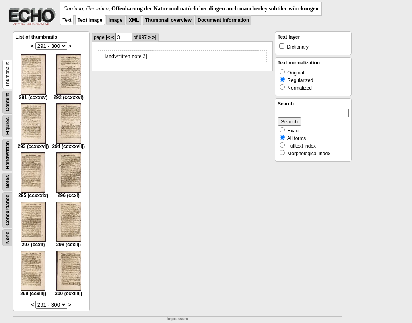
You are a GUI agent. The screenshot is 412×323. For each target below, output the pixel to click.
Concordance (7, 210)
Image (116, 20)
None (7, 238)
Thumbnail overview (168, 20)
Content (7, 102)
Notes (7, 181)
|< (108, 37)
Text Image (90, 20)
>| (154, 37)
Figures (7, 126)
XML (134, 20)
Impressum (177, 319)
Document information (223, 20)
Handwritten (7, 155)
